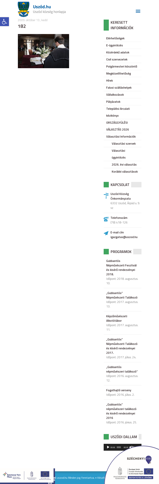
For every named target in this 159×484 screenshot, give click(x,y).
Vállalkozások (115, 94)
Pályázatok (113, 101)
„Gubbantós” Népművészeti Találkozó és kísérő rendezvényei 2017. (122, 346)
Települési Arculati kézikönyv (118, 112)
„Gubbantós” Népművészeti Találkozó (122, 295)
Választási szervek (124, 143)
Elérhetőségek (115, 38)
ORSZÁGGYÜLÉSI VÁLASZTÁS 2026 (117, 126)
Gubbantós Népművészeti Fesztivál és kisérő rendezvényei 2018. (121, 268)
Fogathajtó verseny (118, 390)
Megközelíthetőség (118, 73)
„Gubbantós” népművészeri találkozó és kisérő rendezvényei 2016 (121, 411)
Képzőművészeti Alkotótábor (116, 318)
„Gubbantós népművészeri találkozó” (122, 369)
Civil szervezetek (116, 59)
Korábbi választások (125, 171)
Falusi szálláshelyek (118, 87)
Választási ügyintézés (119, 154)
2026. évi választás (124, 164)
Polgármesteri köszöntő (121, 66)
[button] (4, 21)
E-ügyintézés (114, 45)
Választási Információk (121, 136)
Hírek (109, 80)
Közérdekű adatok (117, 52)
